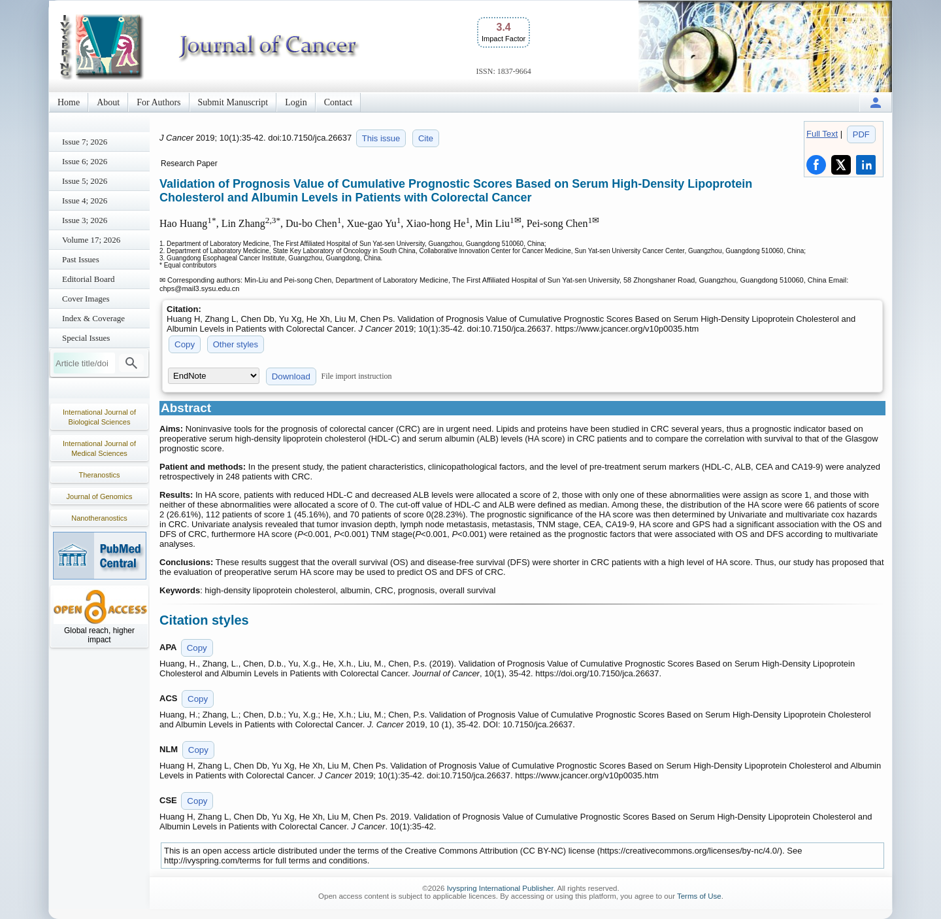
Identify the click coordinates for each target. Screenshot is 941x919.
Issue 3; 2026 (84, 220)
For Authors (158, 102)
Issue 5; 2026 (84, 181)
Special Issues (86, 338)
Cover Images (86, 298)
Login (295, 102)
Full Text (822, 134)
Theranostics (99, 475)
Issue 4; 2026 (84, 200)
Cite (425, 138)
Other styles (235, 344)
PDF (861, 134)
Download (291, 376)
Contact (338, 102)
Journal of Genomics (100, 496)
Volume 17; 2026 (91, 240)
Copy (184, 344)
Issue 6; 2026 (84, 161)
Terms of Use (699, 896)
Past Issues (80, 259)
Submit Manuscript (233, 102)
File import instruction (357, 376)
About (108, 102)
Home (69, 102)
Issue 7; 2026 (84, 142)
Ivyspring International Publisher (500, 888)
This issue (381, 138)
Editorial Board (88, 279)
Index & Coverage (93, 318)
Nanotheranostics (99, 518)
